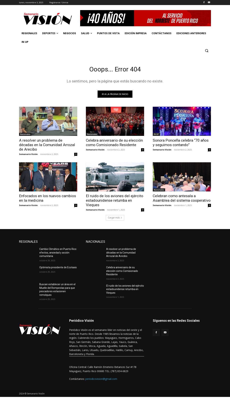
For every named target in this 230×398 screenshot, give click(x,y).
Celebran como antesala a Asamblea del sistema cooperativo (182, 199)
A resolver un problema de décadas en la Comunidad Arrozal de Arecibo (47, 146)
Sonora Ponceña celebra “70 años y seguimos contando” (181, 143)
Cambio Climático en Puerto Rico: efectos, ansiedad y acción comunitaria (58, 254)
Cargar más (115, 218)
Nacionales (25, 135)
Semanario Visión (28, 155)
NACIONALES (95, 243)
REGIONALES (28, 243)
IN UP (156, 135)
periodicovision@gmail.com (101, 380)
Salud (22, 191)
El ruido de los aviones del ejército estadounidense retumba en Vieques (114, 201)
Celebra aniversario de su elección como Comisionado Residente (114, 143)
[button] (206, 50)
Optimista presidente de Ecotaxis (58, 268)
